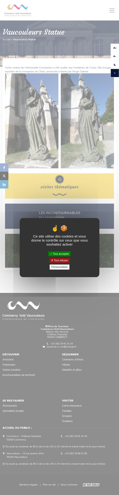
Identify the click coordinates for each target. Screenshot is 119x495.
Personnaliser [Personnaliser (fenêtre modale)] (59, 267)
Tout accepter (59, 253)
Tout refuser (59, 260)
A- (114, 56)
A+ (114, 47)
